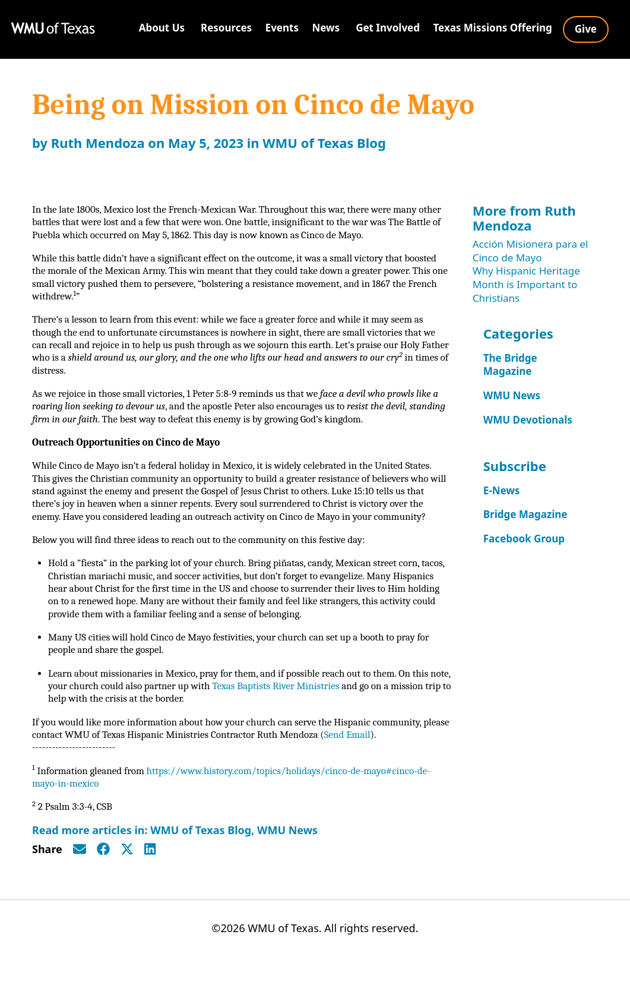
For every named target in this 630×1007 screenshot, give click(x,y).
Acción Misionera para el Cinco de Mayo (530, 250)
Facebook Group (524, 538)
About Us (162, 27)
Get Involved (388, 27)
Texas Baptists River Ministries (312, 720)
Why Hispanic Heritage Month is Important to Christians (526, 284)
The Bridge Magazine (510, 364)
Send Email (394, 771)
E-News (501, 490)
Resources (226, 27)
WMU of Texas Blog (324, 142)
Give (586, 29)
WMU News (287, 870)
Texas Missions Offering (492, 27)
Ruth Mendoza (98, 142)
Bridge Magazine (525, 514)
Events (282, 27)
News (326, 27)
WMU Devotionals (527, 420)
